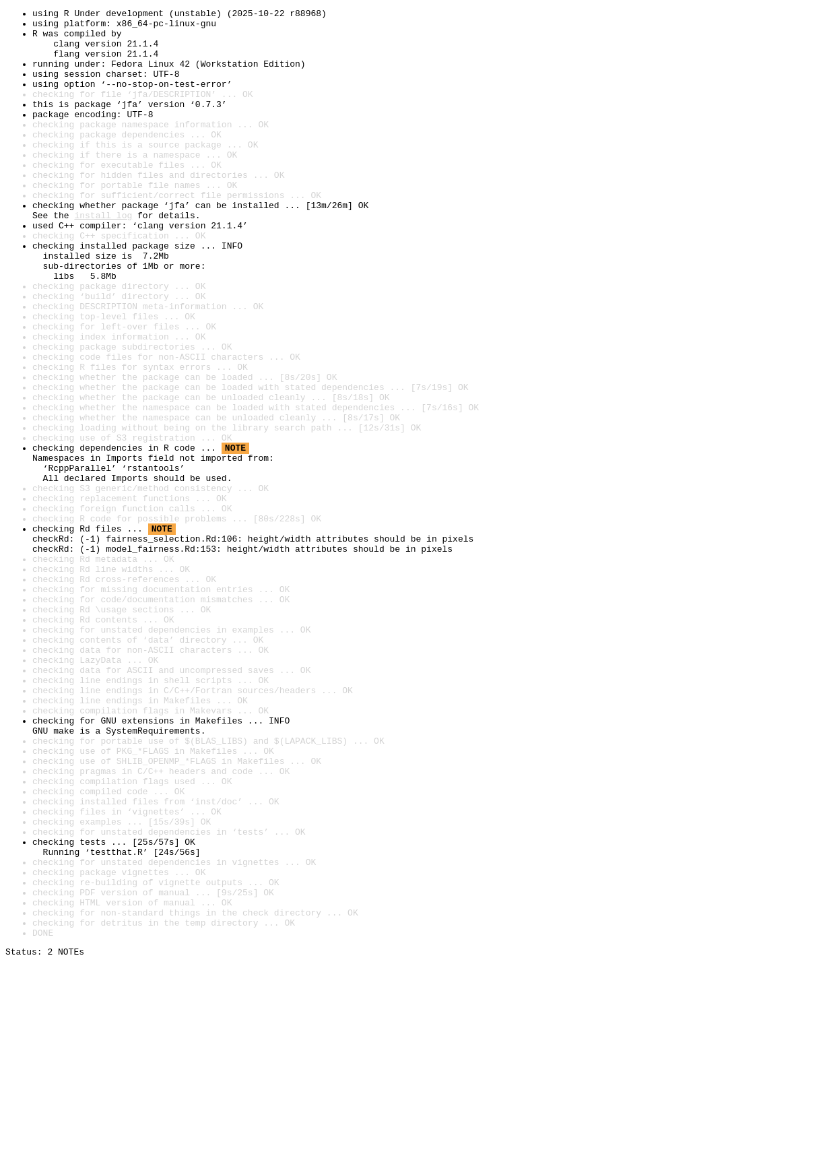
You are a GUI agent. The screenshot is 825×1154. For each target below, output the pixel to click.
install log (103, 257)
